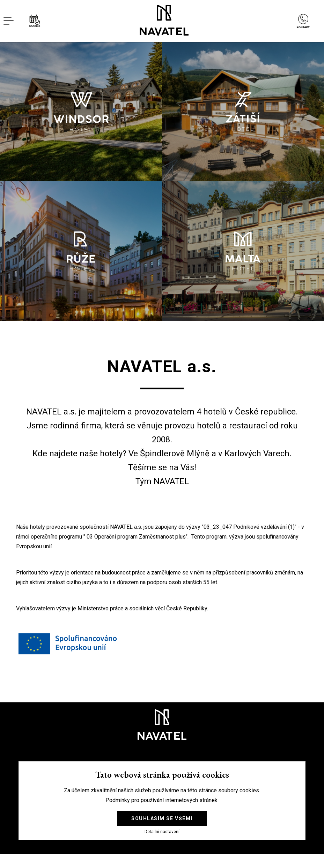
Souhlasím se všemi (161, 818)
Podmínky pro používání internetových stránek (161, 800)
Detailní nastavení (162, 832)
